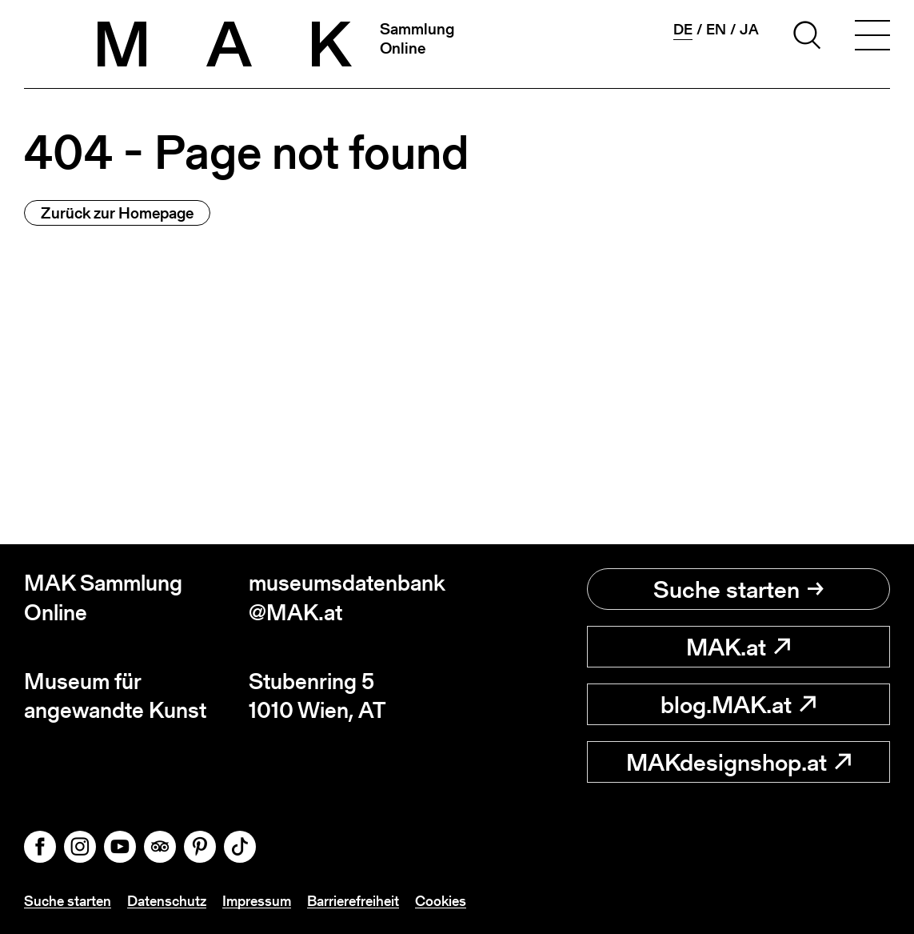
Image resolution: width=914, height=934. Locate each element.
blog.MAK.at (738, 704)
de (682, 29)
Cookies (440, 901)
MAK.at (738, 646)
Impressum (256, 901)
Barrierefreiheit (353, 901)
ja (749, 29)
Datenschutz (166, 901)
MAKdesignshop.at (738, 762)
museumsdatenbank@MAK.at (347, 597)
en (716, 29)
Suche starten (738, 589)
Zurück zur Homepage (117, 213)
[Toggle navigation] (872, 37)
